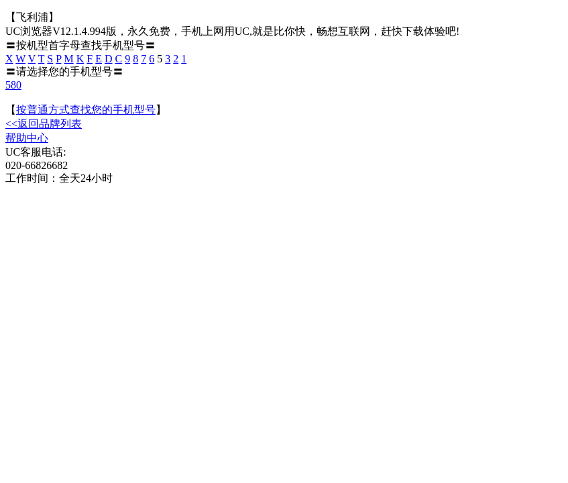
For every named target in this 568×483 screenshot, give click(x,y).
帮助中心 (26, 138)
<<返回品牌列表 (43, 123)
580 (13, 85)
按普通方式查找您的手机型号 (86, 109)
